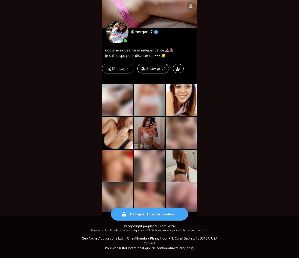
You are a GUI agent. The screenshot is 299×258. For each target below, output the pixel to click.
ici (192, 248)
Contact (150, 243)
